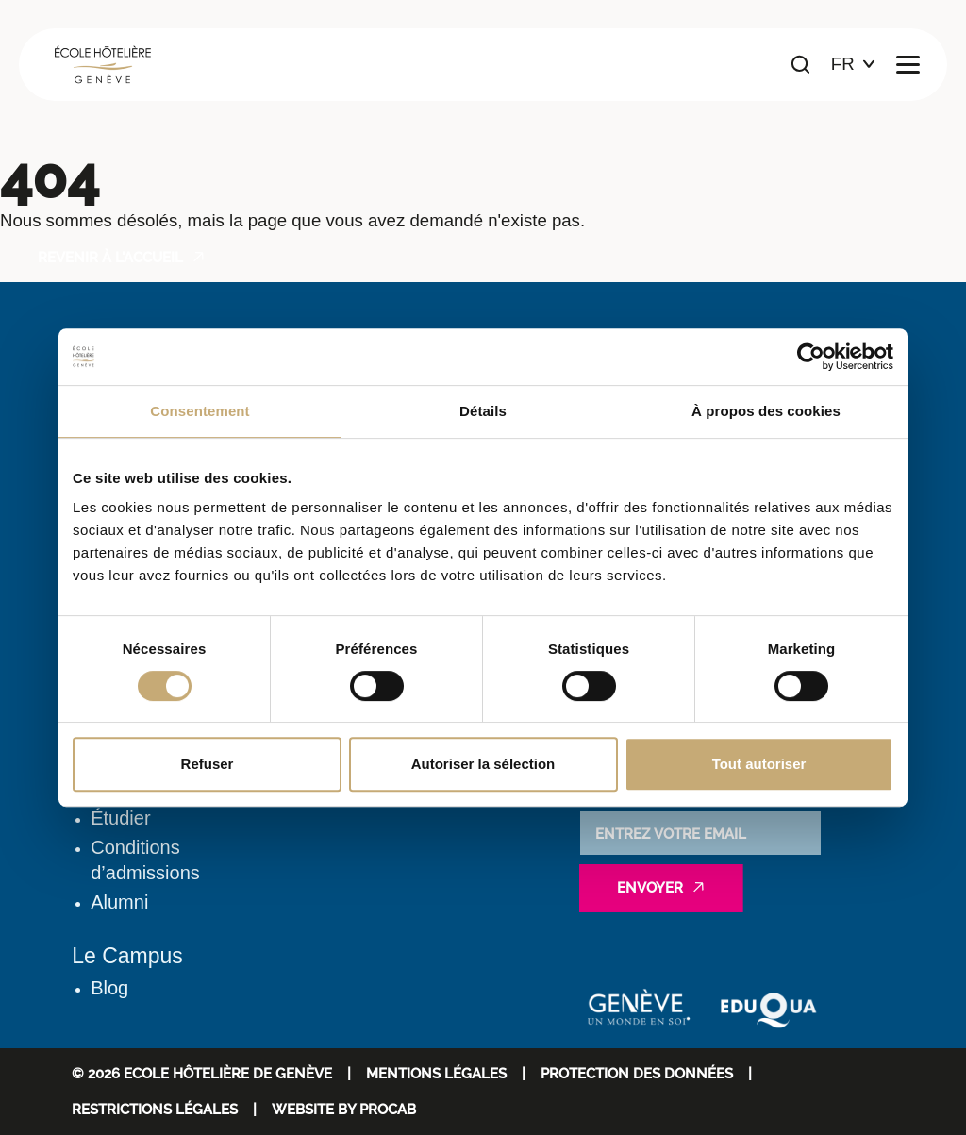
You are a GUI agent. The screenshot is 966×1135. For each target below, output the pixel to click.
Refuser (207, 764)
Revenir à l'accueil (110, 257)
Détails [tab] (483, 411)
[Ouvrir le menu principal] (908, 64)
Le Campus (127, 955)
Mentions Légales (436, 1073)
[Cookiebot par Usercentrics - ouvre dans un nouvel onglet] (810, 356)
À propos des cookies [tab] (766, 411)
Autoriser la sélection (483, 764)
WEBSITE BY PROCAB (344, 1109)
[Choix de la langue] (853, 64)
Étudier (120, 818)
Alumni (119, 902)
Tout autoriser (759, 764)
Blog (109, 987)
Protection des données (637, 1073)
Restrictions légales (155, 1109)
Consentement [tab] (199, 411)
